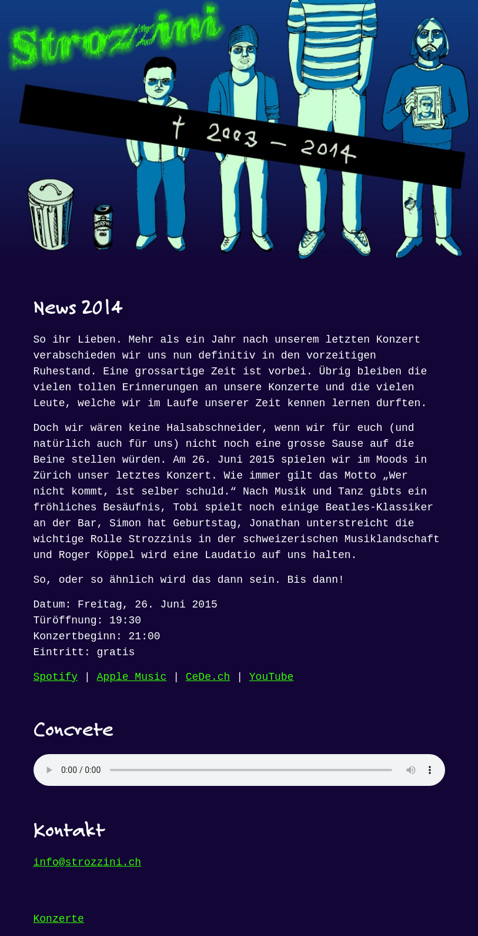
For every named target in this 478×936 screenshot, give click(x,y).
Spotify (56, 677)
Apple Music (132, 677)
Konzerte (59, 919)
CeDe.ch (208, 677)
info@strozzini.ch (88, 862)
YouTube (271, 677)
